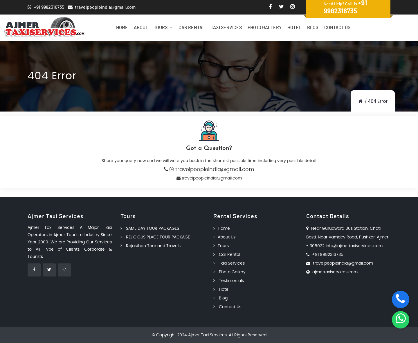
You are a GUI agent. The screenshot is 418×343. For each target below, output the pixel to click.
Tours (163, 27)
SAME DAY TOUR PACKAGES (149, 229)
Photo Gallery (265, 27)
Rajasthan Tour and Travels (150, 246)
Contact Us (337, 27)
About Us (224, 237)
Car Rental (192, 27)
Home (122, 27)
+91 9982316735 (327, 255)
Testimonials (228, 281)
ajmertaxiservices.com (335, 272)
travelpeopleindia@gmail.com (214, 169)
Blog (312, 27)
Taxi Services (226, 27)
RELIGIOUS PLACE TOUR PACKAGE (155, 237)
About (141, 27)
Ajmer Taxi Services (207, 335)
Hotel (294, 27)
